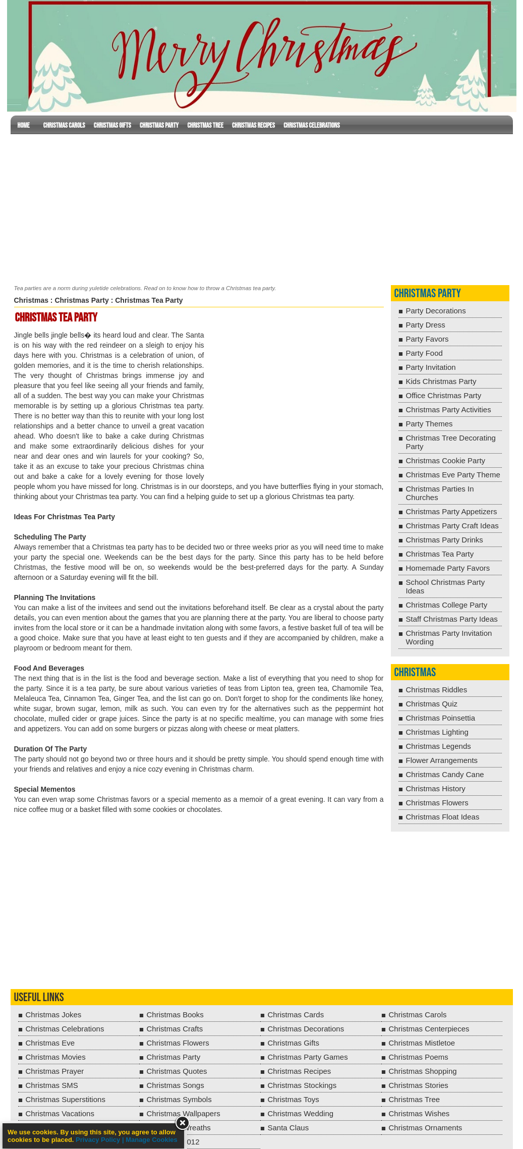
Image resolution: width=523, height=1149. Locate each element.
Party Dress (425, 324)
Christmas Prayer (55, 1071)
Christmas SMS (52, 1085)
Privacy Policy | (101, 1139)
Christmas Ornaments (425, 1127)
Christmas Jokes (54, 1014)
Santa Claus (288, 1127)
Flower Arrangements (442, 760)
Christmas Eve (50, 1042)
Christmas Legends (438, 746)
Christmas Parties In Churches (440, 493)
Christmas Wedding (301, 1113)
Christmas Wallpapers (183, 1113)
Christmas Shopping (423, 1071)
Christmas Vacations (60, 1113)
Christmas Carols (64, 125)
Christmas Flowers (437, 802)
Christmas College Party (447, 604)
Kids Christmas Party (441, 381)
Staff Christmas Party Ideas (452, 619)
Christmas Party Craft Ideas (452, 525)
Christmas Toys (293, 1099)
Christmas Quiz (432, 703)
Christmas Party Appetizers (451, 511)
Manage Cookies (152, 1139)
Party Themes (429, 423)
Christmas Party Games (308, 1057)
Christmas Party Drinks (444, 539)
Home (24, 125)
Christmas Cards (296, 1014)
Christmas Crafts (175, 1028)
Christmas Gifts (112, 125)
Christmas (31, 300)
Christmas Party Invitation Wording (449, 637)
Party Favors (427, 339)
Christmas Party (159, 125)
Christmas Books (175, 1014)
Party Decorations (436, 310)
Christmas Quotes (177, 1071)
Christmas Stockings (302, 1085)
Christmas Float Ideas (443, 816)
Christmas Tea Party (440, 554)
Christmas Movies (56, 1057)
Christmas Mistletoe (422, 1042)
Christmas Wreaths (179, 1127)
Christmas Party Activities (448, 409)
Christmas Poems (418, 1057)
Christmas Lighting (437, 732)
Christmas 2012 (173, 1141)
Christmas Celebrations (311, 125)
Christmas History (436, 788)
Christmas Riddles (437, 689)
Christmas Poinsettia (441, 718)
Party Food (424, 353)
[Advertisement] (261, 207)
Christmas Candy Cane (445, 774)
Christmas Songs (175, 1085)
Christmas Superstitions (65, 1099)
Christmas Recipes (253, 125)
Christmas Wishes (419, 1113)
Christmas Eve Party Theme (453, 474)
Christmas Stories (418, 1085)
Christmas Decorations (306, 1028)
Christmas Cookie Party (446, 460)
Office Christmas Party (444, 395)
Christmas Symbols (179, 1099)
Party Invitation (431, 367)
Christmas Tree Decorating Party (451, 442)
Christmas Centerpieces (429, 1028)
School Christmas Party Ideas (445, 586)
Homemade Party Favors (448, 568)
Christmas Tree (205, 125)
